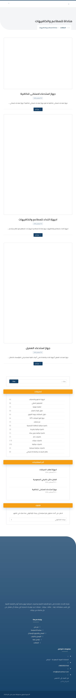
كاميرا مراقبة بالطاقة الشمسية (37, 425)
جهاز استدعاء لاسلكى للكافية (44, 489)
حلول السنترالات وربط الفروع (37, 414)
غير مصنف (37, 421)
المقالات (37, 642)
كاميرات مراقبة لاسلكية (37, 447)
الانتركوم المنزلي (37, 403)
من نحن (37, 626)
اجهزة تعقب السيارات (48, 469)
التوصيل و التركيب (37, 636)
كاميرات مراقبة (37, 444)
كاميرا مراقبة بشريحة (37, 429)
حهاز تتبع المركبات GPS (37, 417)
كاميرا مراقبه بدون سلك (37, 432)
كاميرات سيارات (37, 440)
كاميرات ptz (37, 436)
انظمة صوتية (37, 406)
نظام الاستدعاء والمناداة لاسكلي (37, 451)
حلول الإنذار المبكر (37, 410)
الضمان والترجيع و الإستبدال (37, 633)
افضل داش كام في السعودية (45, 479)
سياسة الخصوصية (37, 630)
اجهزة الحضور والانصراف (37, 399)
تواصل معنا (37, 639)
